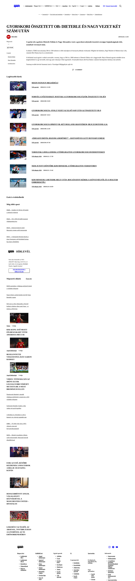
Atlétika (59, 556)
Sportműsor (67, 14)
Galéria (90, 6)
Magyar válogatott (23, 569)
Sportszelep (91, 553)
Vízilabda (76, 573)
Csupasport (82, 14)
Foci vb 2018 (41, 578)
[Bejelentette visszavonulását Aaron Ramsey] (19, 347)
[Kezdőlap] (17, 6)
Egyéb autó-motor (93, 575)
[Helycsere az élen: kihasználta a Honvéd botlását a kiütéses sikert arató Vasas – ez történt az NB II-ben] (19, 306)
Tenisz (8, 326)
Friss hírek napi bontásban (56, 14)
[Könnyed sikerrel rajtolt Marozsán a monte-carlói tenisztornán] (19, 229)
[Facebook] (113, 547)
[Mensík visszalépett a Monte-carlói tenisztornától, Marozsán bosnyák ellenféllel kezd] (19, 438)
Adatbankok (28, 6)
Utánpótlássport (98, 14)
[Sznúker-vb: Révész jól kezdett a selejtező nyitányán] (19, 211)
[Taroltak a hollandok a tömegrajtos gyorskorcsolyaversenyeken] (18, 159)
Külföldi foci (39, 553)
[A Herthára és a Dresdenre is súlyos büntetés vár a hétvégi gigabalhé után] (19, 416)
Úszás (58, 558)
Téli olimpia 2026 (37, 156)
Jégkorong (77, 567)
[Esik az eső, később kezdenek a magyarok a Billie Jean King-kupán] (19, 456)
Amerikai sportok (76, 570)
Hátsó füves (90, 14)
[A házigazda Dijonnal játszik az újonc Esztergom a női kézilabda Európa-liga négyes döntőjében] (19, 239)
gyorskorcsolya (11, 63)
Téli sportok (35, 87)
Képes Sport (75, 14)
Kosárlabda (77, 565)
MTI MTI (14, 36)
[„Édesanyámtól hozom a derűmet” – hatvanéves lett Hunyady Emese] (18, 145)
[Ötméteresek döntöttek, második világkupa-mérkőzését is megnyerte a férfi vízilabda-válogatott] (19, 397)
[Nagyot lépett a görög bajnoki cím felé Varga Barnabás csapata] (19, 296)
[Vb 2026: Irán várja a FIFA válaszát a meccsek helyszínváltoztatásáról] (19, 426)
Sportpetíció (45, 14)
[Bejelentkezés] (98, 6)
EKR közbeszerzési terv (112, 576)
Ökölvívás (59, 567)
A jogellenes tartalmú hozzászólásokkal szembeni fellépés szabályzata (113, 564)
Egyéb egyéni (58, 572)
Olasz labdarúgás (42, 564)
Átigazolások (24, 566)
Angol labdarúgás (12, 350)
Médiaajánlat (112, 558)
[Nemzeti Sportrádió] (110, 6)
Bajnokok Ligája (41, 572)
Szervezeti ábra (112, 580)
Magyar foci (20, 553)
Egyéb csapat (75, 576)
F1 (69, 6)
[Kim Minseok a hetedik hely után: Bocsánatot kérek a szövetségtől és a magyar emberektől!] (18, 187)
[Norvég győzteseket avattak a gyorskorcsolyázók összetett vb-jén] (18, 104)
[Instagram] (109, 547)
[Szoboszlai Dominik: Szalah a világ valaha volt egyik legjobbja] (19, 407)
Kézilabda (76, 563)
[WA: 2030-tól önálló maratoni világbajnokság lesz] (19, 220)
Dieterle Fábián (11, 56)
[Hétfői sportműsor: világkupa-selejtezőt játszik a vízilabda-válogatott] (19, 287)
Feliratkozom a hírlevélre (19, 270)
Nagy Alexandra (12, 60)
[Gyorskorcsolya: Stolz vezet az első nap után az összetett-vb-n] (18, 117)
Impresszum (111, 556)
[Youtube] (117, 547)
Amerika (64, 6)
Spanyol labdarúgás (42, 560)
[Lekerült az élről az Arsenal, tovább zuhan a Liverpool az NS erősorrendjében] (19, 521)
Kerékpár (59, 564)
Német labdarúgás (42, 568)
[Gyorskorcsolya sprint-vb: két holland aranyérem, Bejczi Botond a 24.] (18, 131)
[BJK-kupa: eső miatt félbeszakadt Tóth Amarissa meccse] (19, 323)
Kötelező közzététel (111, 571)
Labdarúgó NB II (23, 560)
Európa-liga (42, 575)
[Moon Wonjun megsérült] (18, 90)
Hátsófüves (23, 564)
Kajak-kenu (59, 561)
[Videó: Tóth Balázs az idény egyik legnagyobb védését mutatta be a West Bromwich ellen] (19, 372)
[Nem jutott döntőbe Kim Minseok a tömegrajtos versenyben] (18, 173)
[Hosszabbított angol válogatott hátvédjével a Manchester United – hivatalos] (19, 487)
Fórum (93, 579)
